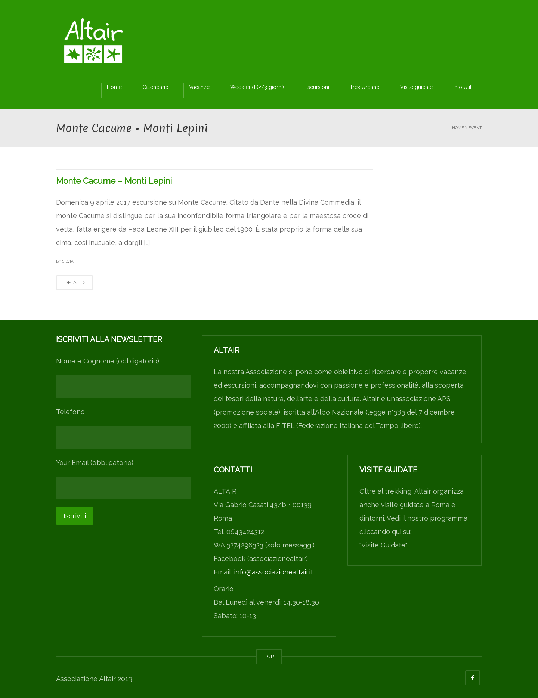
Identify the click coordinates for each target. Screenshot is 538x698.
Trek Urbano (365, 87)
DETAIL (74, 282)
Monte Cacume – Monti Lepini (114, 181)
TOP (269, 656)
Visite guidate (416, 87)
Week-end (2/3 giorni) (257, 87)
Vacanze (199, 87)
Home (114, 87)
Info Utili (463, 87)
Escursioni (316, 87)
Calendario (155, 87)
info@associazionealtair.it (273, 572)
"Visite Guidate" (383, 545)
